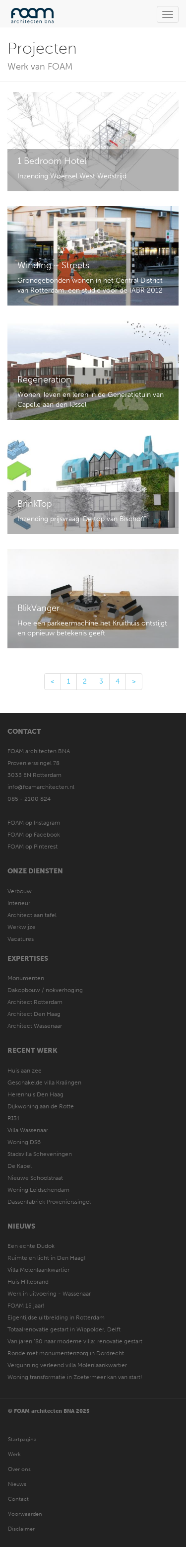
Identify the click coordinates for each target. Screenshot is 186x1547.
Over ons (19, 1469)
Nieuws (21, 1226)
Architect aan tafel (32, 915)
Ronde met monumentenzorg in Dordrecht (65, 1353)
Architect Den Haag (34, 1013)
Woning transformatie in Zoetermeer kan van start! (74, 1377)
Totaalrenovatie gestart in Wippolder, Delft (64, 1329)
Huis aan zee (24, 1070)
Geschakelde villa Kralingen (44, 1082)
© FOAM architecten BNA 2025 (48, 1411)
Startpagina (22, 1439)
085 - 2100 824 (29, 798)
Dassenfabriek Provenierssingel (49, 1201)
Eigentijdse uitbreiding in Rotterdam (56, 1317)
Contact (24, 731)
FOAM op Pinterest (32, 846)
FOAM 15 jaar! (26, 1305)
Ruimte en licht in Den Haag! (46, 1257)
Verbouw (19, 891)
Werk (14, 1454)
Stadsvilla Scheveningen (39, 1154)
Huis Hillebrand (28, 1281)
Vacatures (20, 938)
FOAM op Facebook (33, 834)
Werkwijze (21, 927)
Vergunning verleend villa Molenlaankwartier (67, 1365)
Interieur (18, 903)
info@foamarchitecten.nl (40, 786)
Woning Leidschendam (38, 1189)
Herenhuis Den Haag (35, 1094)
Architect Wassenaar (34, 1025)
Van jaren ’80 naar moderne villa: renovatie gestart (74, 1341)
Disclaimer (21, 1529)
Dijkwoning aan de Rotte (40, 1106)
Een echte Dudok (31, 1245)
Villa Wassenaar (27, 1130)
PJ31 (13, 1118)
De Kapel (19, 1165)
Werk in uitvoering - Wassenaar (49, 1293)
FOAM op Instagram (33, 822)
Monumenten (25, 978)
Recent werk (32, 1050)
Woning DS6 (24, 1142)
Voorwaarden (25, 1514)
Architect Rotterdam (34, 1002)
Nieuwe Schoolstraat (35, 1177)
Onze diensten (35, 871)
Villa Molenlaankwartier (38, 1269)
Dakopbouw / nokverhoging (45, 990)
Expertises (27, 958)
